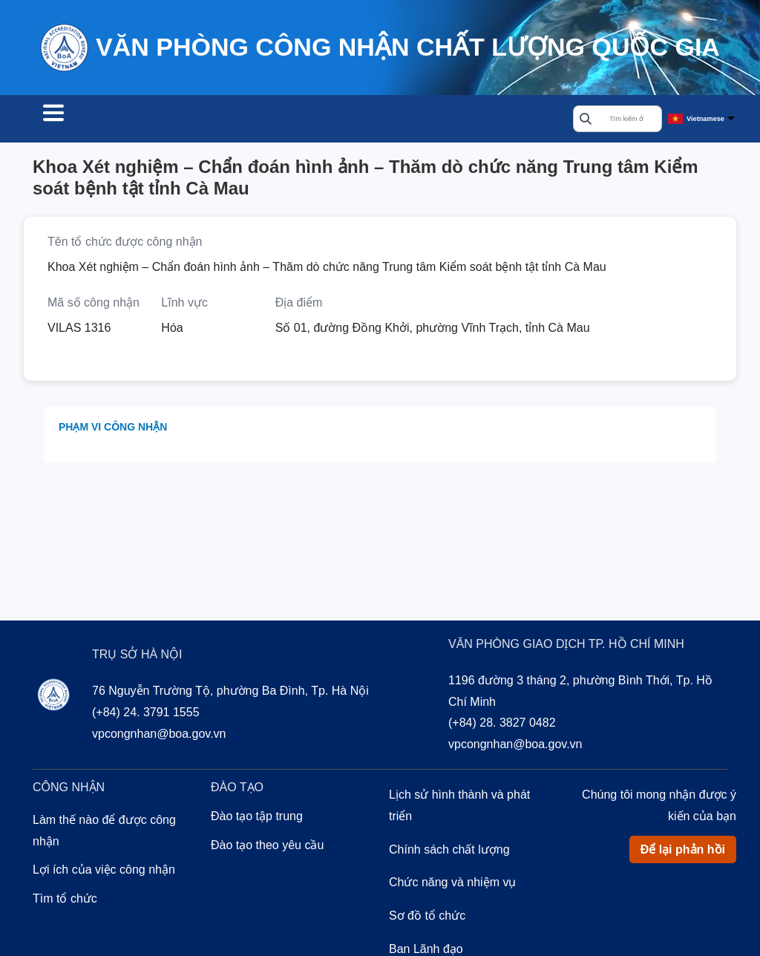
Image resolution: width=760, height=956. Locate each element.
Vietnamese (705, 119)
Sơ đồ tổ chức (427, 917)
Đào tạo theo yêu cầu (267, 847)
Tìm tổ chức (85, 120)
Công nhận (188, 120)
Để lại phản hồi (683, 851)
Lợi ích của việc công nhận (104, 871)
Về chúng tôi (371, 120)
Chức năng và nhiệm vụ (452, 884)
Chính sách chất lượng (449, 851)
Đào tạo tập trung (257, 818)
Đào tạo (278, 120)
